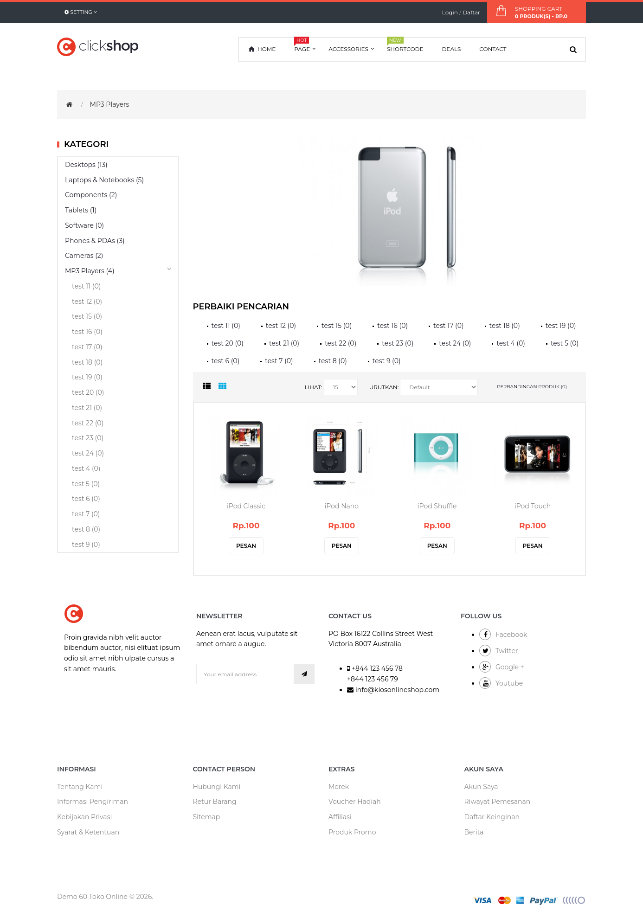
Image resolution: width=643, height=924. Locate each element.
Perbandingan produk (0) (532, 387)
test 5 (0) (86, 484)
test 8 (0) (86, 529)
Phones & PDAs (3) (95, 241)
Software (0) (84, 225)
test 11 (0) (86, 286)
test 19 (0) (87, 377)
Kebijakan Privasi (84, 817)
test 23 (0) (87, 438)
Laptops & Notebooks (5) (104, 180)
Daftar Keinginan (492, 817)
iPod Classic (246, 506)
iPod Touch (532, 506)
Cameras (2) (84, 255)
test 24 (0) (88, 453)
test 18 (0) (87, 362)
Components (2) (91, 195)
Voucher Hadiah (354, 801)
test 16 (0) (87, 331)
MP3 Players (109, 104)
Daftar (471, 12)
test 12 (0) (87, 301)
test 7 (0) (86, 514)
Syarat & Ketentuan (88, 832)
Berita (474, 832)
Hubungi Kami (217, 787)
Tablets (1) (80, 210)
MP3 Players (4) (90, 271)
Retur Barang (215, 801)
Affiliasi (340, 817)
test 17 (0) (87, 347)
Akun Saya (481, 787)
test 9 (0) (86, 544)
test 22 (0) (87, 423)
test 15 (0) (87, 316)
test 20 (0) (88, 392)
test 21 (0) (87, 408)
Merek (338, 787)
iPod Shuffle (437, 506)
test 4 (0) (86, 468)
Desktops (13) (86, 164)
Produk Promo (352, 832)
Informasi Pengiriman (92, 801)
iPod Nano (342, 506)
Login (450, 12)
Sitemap (206, 817)
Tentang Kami (80, 787)
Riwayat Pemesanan (497, 801)
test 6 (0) (86, 498)
